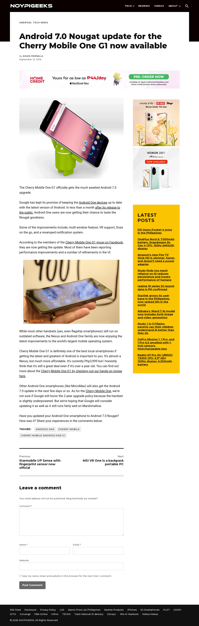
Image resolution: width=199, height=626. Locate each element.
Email (77, 544)
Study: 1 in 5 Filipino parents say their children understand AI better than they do (156, 328)
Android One (45, 429)
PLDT (166, 609)
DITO (13, 614)
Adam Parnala (33, 56)
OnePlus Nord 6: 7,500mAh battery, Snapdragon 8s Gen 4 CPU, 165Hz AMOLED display (156, 244)
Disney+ (111, 614)
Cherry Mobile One (98, 391)
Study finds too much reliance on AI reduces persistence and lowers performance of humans (154, 275)
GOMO (177, 609)
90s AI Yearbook (129, 614)
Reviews (144, 6)
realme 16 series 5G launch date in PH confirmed (156, 288)
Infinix (54, 614)
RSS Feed (15, 609)
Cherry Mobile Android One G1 (43, 435)
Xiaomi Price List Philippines (84, 609)
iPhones (132, 609)
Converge (25, 614)
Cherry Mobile (69, 429)
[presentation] (133, 6)
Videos (159, 6)
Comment (25, 506)
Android (25, 22)
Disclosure (30, 609)
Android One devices (93, 202)
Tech (128, 6)
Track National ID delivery (88, 614)
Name (23, 544)
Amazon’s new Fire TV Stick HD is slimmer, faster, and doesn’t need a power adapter (156, 259)
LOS (62, 609)
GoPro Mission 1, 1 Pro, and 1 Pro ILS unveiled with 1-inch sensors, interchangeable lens (156, 344)
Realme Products (114, 609)
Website (24, 560)
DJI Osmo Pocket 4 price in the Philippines (155, 231)
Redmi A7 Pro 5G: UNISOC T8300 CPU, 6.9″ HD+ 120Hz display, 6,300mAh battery (155, 359)
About (173, 6)
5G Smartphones (150, 609)
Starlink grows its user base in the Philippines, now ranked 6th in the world (154, 300)
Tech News (40, 22)
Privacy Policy (48, 609)
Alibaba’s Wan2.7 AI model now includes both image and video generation (156, 314)
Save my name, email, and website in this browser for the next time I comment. (67, 576)
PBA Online (41, 614)
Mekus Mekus (150, 614)
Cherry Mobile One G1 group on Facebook (94, 242)
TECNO (66, 614)
